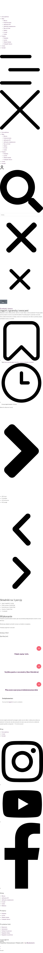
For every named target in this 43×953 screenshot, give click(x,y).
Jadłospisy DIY (7, 24)
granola (9, 362)
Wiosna (5, 20)
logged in (10, 702)
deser (5, 362)
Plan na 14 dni (6, 28)
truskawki (31, 362)
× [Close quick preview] (0, 946)
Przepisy (4, 36)
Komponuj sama (7, 22)
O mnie (3, 45)
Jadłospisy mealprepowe (9, 26)
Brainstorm (31, 943)
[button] (21, 90)
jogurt (13, 362)
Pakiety (5, 30)
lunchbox (17, 362)
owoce (21, 362)
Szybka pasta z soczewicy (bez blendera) (21, 672)
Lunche (5, 40)
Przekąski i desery (7, 44)
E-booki (5, 32)
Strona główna (5, 16)
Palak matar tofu (21, 654)
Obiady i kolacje (7, 42)
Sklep (3, 18)
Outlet (5, 34)
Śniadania (5, 38)
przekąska (26, 362)
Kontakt (4, 47)
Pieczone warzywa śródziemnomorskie (21, 690)
